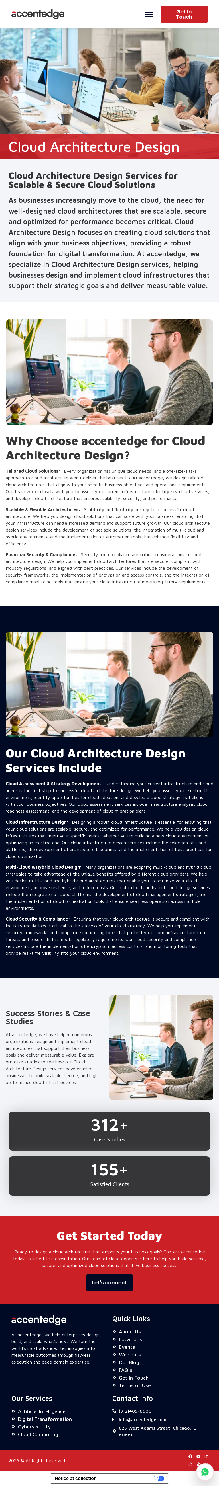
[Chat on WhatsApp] (205, 1472)
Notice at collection (76, 1478)
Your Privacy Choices (127, 1478)
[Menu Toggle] (149, 14)
